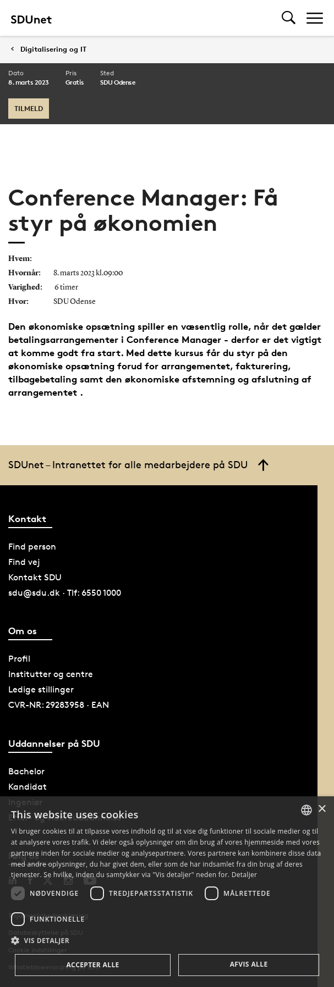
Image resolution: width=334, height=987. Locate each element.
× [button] (321, 809)
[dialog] (167, 891)
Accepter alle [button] (92, 964)
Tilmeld (28, 108)
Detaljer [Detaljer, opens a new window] (245, 874)
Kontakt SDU (35, 577)
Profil (19, 658)
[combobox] (306, 810)
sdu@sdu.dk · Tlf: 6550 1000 (64, 592)
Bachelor (26, 771)
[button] (167, 941)
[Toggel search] (288, 18)
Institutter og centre (50, 674)
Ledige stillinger (41, 689)
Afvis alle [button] (249, 964)
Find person (32, 546)
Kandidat (27, 786)
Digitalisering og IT (53, 49)
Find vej (24, 562)
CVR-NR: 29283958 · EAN (58, 705)
